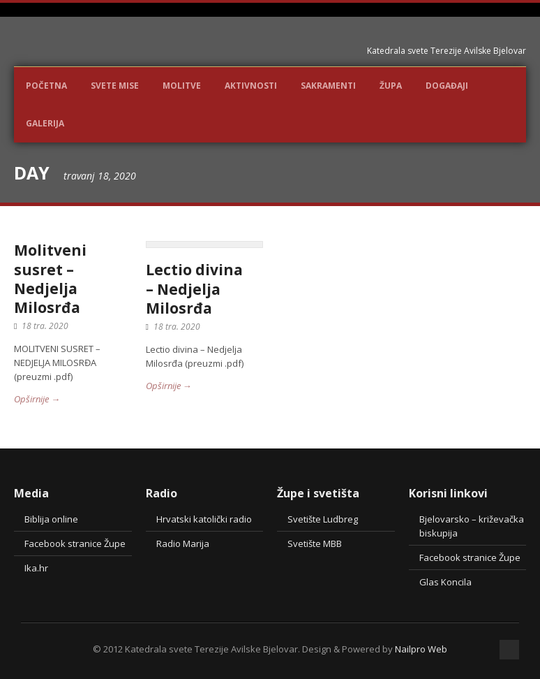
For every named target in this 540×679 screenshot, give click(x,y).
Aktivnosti (251, 86)
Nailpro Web (421, 649)
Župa (391, 86)
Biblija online (51, 519)
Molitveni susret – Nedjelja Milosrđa (50, 278)
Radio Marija (182, 543)
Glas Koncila (445, 582)
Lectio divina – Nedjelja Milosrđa (194, 289)
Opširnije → (37, 399)
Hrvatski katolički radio (204, 519)
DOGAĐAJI (447, 86)
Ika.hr (36, 568)
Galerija (45, 123)
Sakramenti (328, 86)
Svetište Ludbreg (322, 519)
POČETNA (46, 86)
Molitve (182, 86)
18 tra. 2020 (45, 326)
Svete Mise (115, 86)
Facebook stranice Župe (75, 543)
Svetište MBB (314, 543)
